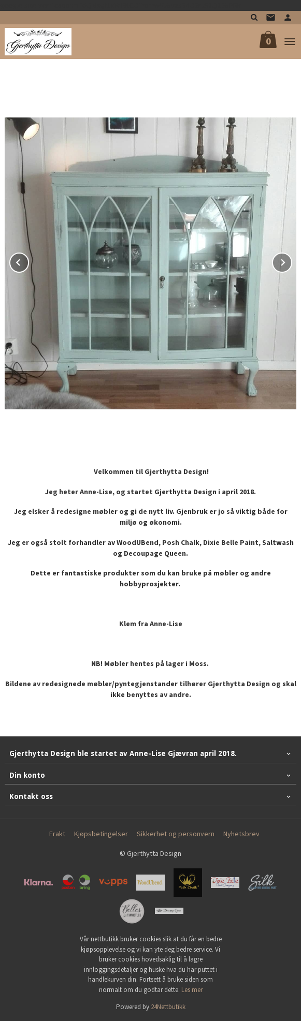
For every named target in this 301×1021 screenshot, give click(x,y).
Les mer (192, 989)
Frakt (57, 833)
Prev (28, 261)
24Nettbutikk (168, 1006)
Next (291, 261)
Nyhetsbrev (241, 833)
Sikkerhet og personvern (175, 833)
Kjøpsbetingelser (101, 833)
